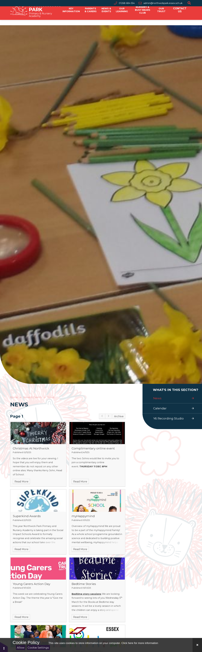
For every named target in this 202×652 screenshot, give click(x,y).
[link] (102, 416)
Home (14, 397)
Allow (20, 647)
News (50, 397)
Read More (21, 481)
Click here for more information (139, 643)
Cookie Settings (38, 647)
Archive (119, 416)
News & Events (32, 397)
